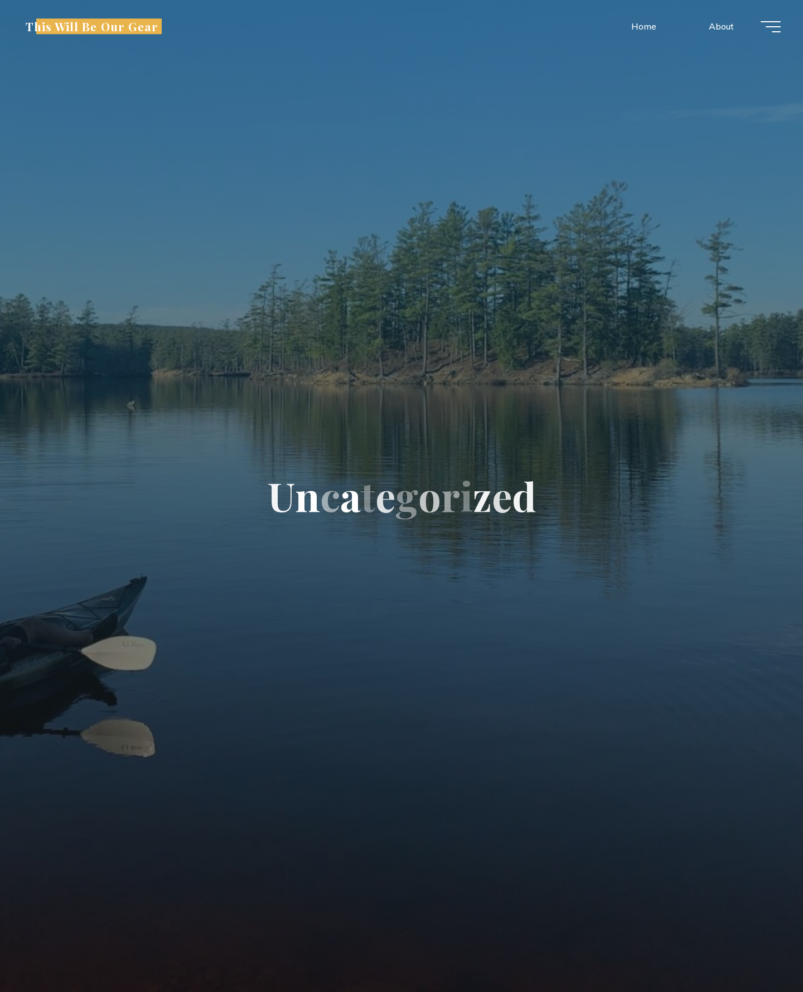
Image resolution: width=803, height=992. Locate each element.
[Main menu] (771, 26)
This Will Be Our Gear (92, 26)
